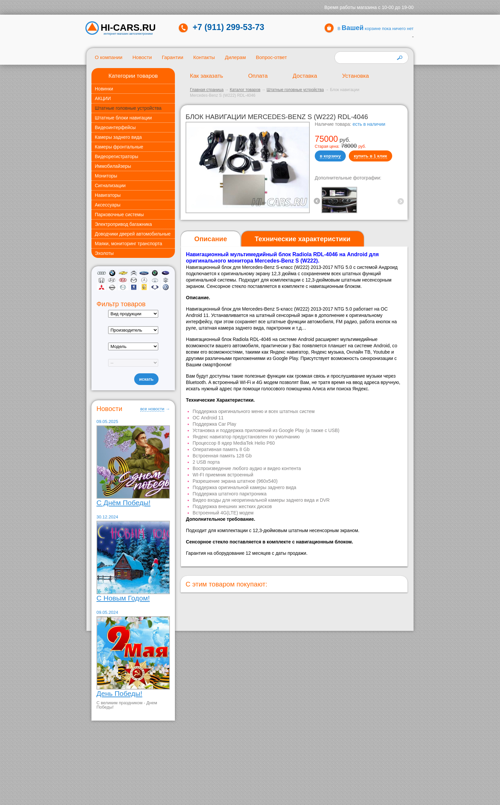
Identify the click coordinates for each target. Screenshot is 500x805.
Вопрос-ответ (271, 57)
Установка (355, 76)
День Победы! (119, 693)
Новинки (104, 88)
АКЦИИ (103, 98)
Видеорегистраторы (116, 156)
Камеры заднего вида (118, 137)
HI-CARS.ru (128, 27)
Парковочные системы (119, 214)
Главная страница (207, 89)
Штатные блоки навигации (123, 117)
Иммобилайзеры (113, 166)
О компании (108, 57)
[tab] (210, 239)
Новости (142, 57)
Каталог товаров (245, 89)
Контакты (204, 57)
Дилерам (235, 57)
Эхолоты (104, 253)
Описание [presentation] (210, 239)
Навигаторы (107, 195)
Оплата (257, 76)
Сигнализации (110, 185)
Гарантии (172, 57)
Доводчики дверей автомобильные (133, 234)
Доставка (305, 76)
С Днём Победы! (123, 502)
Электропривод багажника (123, 224)
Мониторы (106, 175)
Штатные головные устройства (128, 108)
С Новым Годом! (123, 598)
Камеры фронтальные (119, 146)
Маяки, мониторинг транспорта (128, 243)
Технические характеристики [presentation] (302, 239)
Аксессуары (107, 205)
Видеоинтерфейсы (115, 127)
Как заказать (206, 76)
